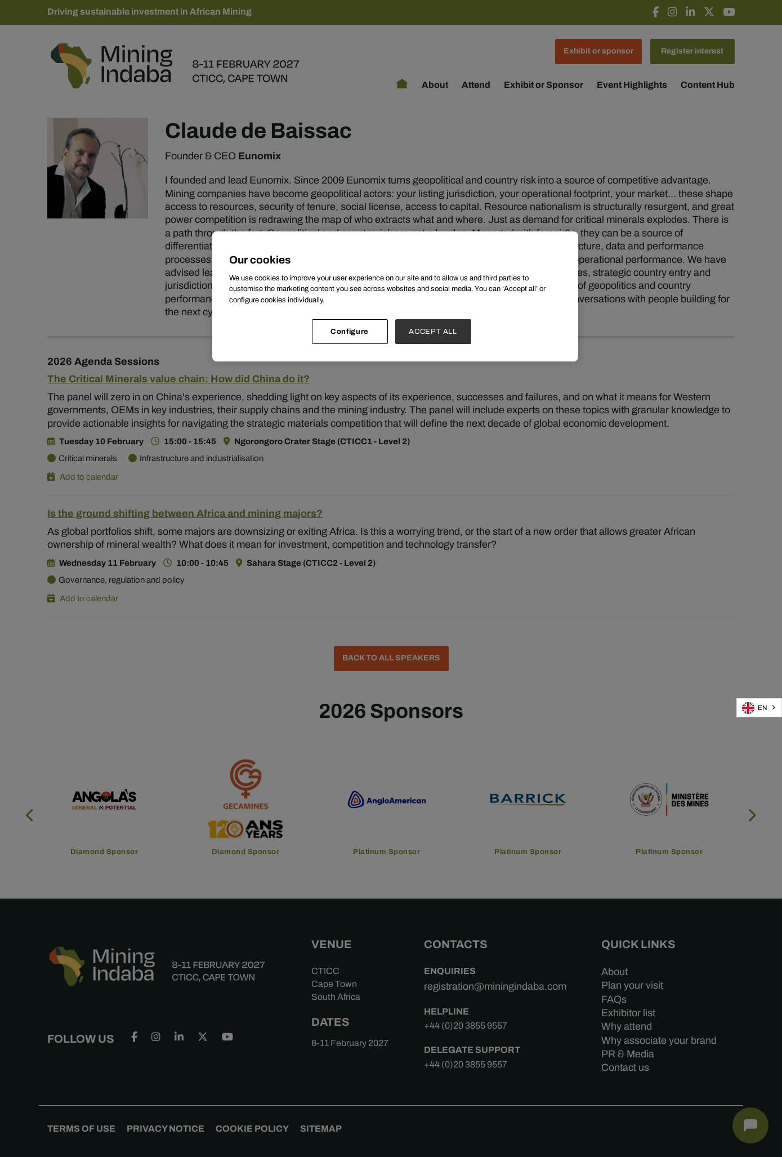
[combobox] (759, 707)
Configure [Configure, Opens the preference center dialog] (349, 331)
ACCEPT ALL (433, 331)
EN (754, 708)
